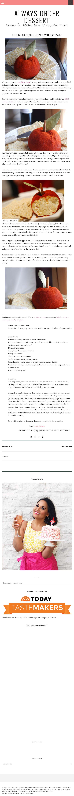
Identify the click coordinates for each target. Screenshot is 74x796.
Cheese (29, 430)
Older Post (66, 446)
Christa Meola (66, 787)
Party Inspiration (52, 430)
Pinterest (44, 317)
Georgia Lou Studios (42, 787)
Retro (62, 430)
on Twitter (37, 317)
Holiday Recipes (39, 430)
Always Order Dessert (37, 16)
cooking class (24, 82)
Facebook (58, 317)
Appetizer (22, 430)
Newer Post (7, 446)
